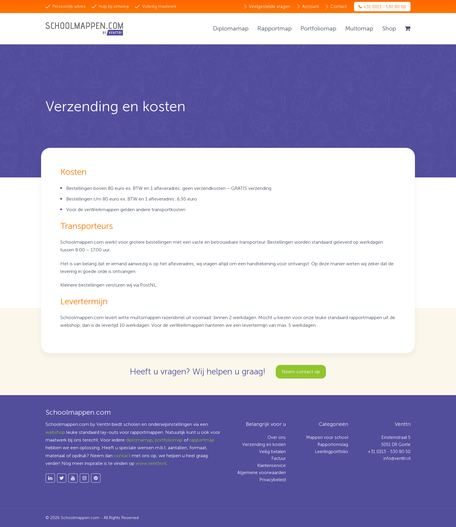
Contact (338, 6)
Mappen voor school (327, 437)
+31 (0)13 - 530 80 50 (382, 6)
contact (122, 455)
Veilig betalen (272, 451)
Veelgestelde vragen (269, 6)
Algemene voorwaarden (261, 472)
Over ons (276, 437)
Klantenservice (271, 465)
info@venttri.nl (396, 458)
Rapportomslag (333, 444)
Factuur (279, 458)
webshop (55, 432)
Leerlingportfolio (331, 451)
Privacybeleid (272, 479)
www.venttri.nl (151, 463)
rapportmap (201, 440)
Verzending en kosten (264, 444)
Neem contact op (301, 371)
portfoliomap (169, 440)
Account (310, 6)
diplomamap (139, 440)
